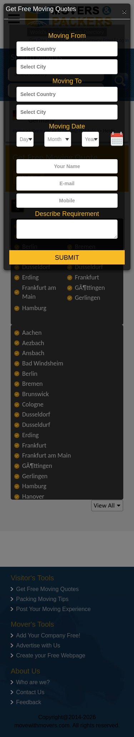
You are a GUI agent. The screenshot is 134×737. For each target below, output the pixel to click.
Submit (67, 257)
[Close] (124, 11)
